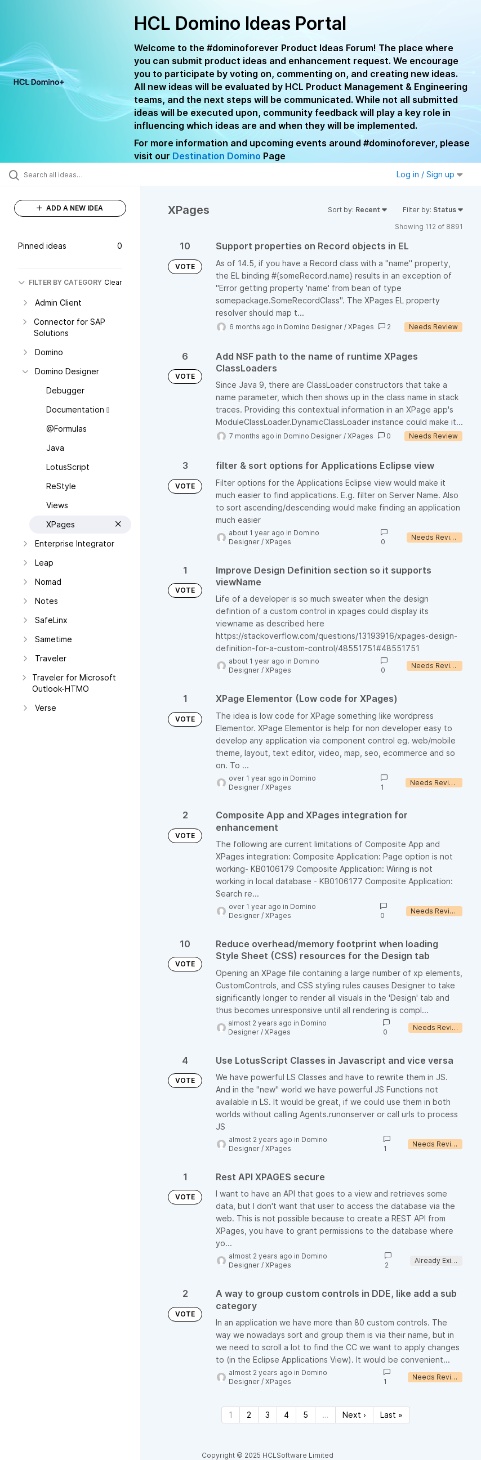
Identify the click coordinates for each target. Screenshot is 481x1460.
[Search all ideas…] (76, 174)
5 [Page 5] (305, 1414)
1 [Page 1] (231, 1414)
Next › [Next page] (354, 1414)
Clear (113, 282)
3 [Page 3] (267, 1414)
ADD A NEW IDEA (70, 208)
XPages (361, 327)
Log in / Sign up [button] (430, 174)
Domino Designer (313, 327)
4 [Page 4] (286, 1414)
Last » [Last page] (391, 1414)
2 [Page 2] (249, 1414)
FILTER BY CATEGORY (60, 282)
